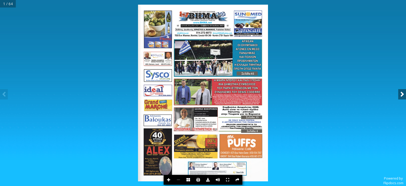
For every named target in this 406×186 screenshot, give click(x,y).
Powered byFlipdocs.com (393, 180)
